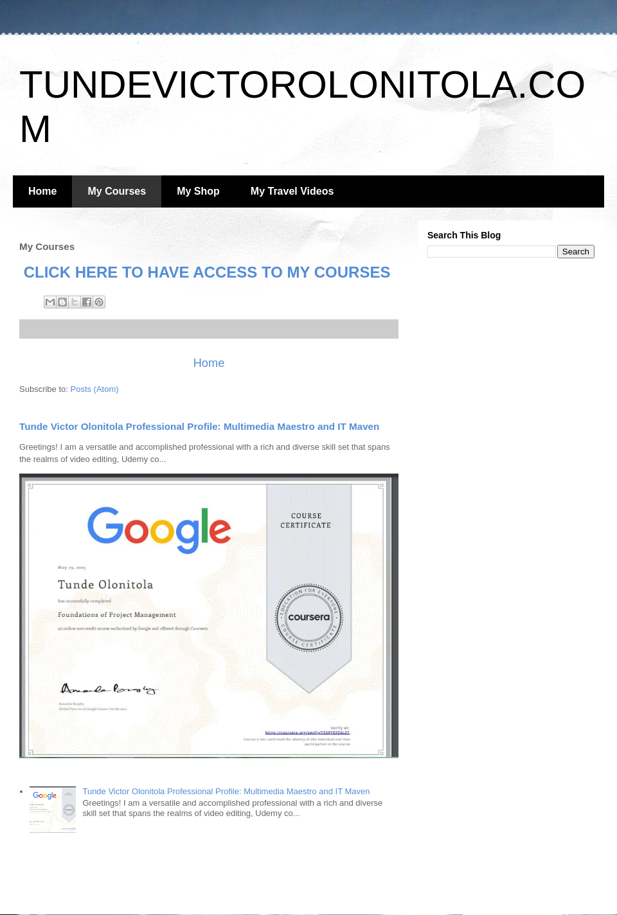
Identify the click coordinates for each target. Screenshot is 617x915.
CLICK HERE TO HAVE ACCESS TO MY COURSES (204, 272)
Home (42, 191)
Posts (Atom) (95, 389)
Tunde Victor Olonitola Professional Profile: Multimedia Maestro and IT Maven (199, 426)
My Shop (198, 191)
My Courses (116, 191)
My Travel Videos (292, 191)
